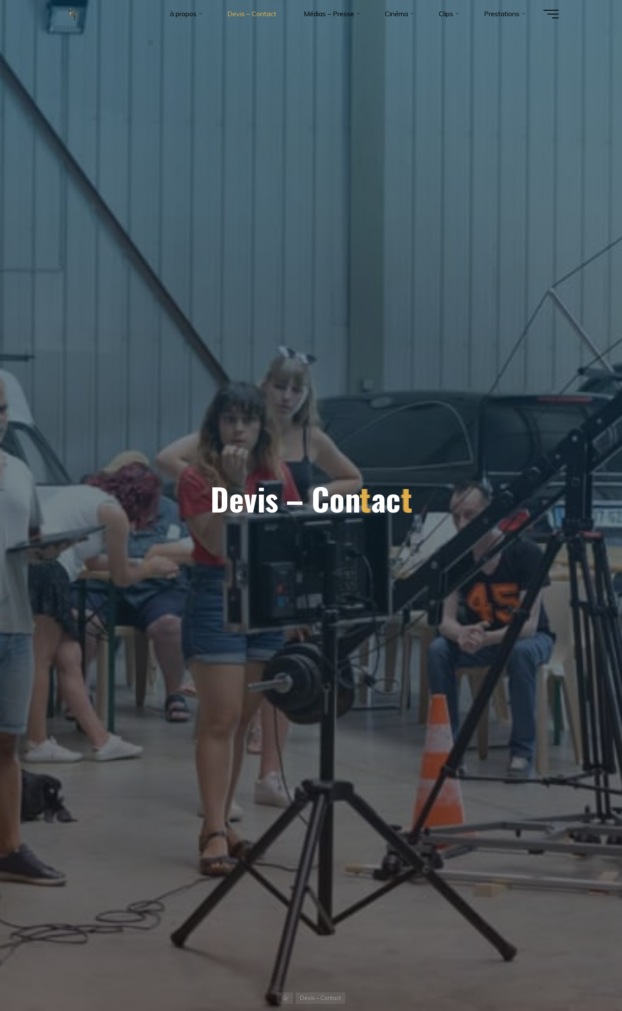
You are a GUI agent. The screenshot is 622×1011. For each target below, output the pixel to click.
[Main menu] (551, 14)
